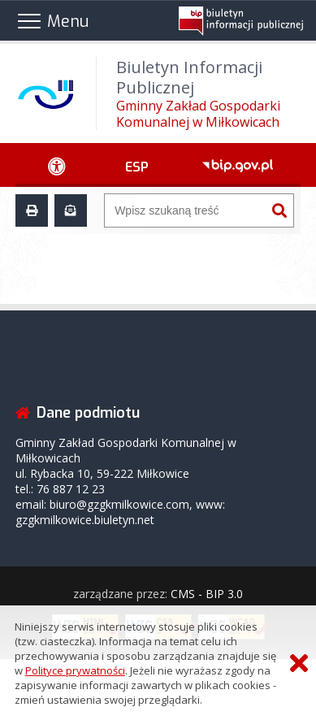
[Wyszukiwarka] (185, 210)
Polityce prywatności (75, 670)
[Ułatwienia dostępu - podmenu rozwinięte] (56, 165)
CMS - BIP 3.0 (207, 593)
